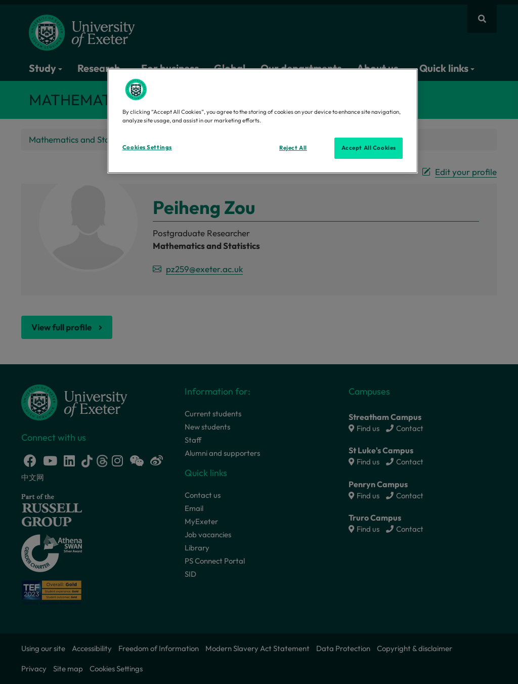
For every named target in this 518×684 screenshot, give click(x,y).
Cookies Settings (147, 147)
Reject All (293, 147)
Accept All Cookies (368, 147)
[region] (262, 121)
